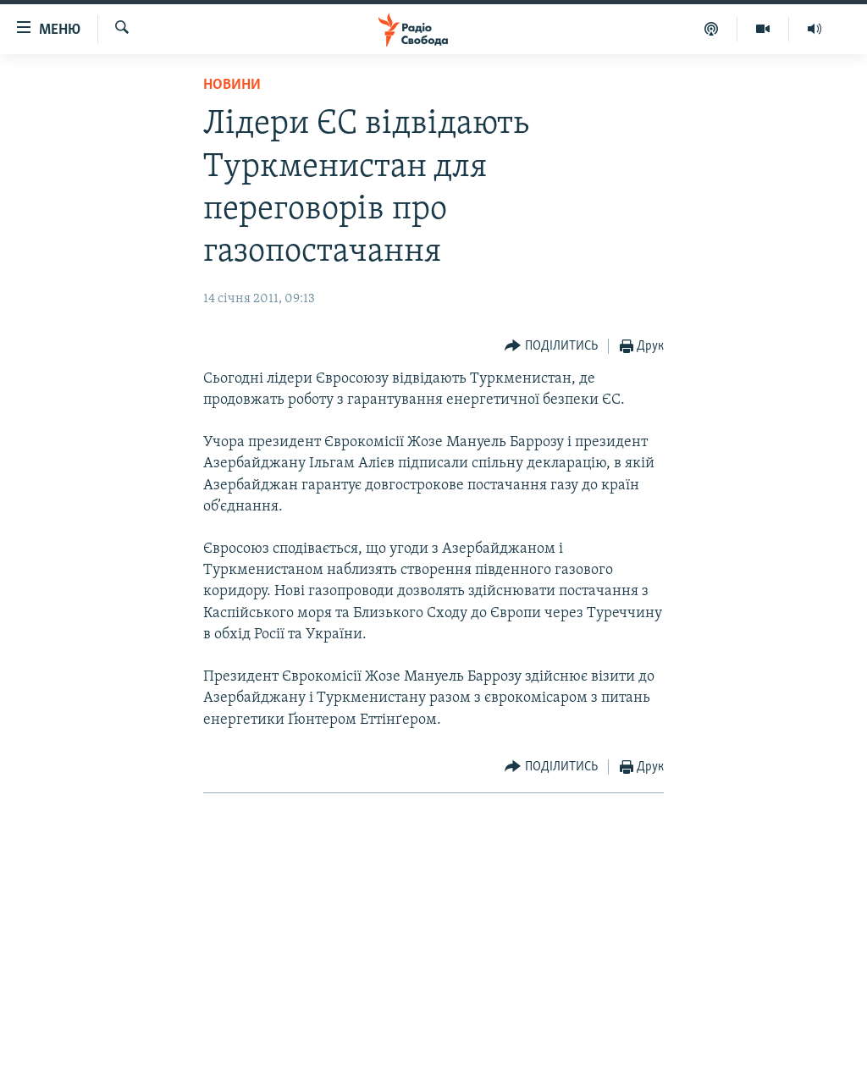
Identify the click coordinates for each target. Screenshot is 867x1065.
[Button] (551, 346)
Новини (232, 85)
